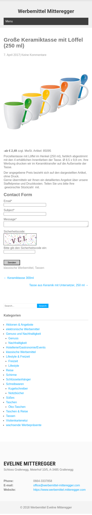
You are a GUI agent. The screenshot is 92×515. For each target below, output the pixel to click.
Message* (10, 219)
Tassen (39, 268)
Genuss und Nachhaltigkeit (23, 334)
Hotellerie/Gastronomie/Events (26, 348)
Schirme (11, 375)
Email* (8, 201)
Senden (12, 263)
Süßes (10, 398)
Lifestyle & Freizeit (18, 357)
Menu (9, 21)
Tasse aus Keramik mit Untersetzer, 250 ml (58, 286)
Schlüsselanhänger (18, 380)
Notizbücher (16, 394)
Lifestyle (13, 366)
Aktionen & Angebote (19, 325)
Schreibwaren (15, 385)
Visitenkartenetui (17, 421)
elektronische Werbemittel (23, 330)
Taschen (11, 403)
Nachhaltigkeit (17, 344)
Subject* (9, 210)
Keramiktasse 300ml (19, 279)
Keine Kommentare (33, 54)
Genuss (13, 339)
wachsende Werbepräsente (24, 426)
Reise (9, 371)
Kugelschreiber (18, 389)
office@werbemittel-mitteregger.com (56, 486)
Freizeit (13, 362)
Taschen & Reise (17, 412)
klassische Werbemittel (18, 268)
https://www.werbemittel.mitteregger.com (59, 490)
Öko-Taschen (17, 407)
